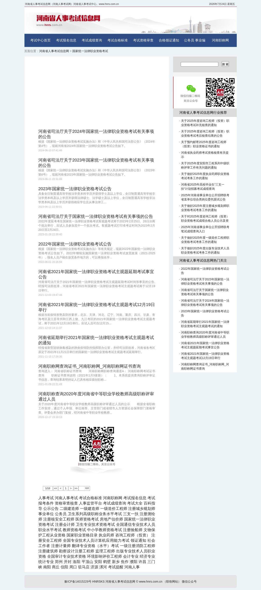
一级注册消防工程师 (137, 546)
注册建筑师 (48, 551)
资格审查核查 (66, 503)
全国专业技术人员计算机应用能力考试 (96, 540)
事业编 (200, 40)
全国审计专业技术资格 (66, 556)
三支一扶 (130, 514)
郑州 (59, 562)
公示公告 (51, 508)
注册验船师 (132, 530)
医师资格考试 (87, 519)
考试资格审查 (143, 40)
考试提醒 (115, 567)
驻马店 (84, 567)
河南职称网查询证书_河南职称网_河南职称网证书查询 (89, 366)
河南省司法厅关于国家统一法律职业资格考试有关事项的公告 (95, 216)
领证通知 (138, 540)
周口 (73, 567)
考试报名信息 (66, 40)
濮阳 (133, 562)
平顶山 (87, 562)
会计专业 (130, 556)
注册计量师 (61, 546)
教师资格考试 (74, 530)
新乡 (116, 562)
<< (55, 488)
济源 (94, 567)
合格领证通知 (169, 40)
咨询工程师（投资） (132, 535)
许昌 (142, 562)
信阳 (64, 567)
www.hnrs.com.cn (150, 581)
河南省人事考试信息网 (54, 51)
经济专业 (147, 556)
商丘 (56, 567)
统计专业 (46, 562)
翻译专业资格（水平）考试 (95, 546)
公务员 (189, 40)
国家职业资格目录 (82, 535)
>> (75, 488)
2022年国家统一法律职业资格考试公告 (75, 244)
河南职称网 (220, 40)
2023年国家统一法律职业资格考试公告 (75, 188)
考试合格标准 (117, 40)
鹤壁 (107, 562)
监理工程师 (105, 551)
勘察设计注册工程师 (76, 551)
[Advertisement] (97, 92)
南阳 (47, 567)
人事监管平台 (90, 503)
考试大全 (134, 503)
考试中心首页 (40, 40)
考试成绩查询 (92, 40)
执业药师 (106, 535)
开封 (67, 562)
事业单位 (46, 514)
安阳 (98, 562)
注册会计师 (65, 524)
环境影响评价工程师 (104, 556)
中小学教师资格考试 (104, 530)
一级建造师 (89, 508)
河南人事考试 (66, 498)
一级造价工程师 (113, 508)
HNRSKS (98, 581)
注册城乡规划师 (141, 508)
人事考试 (46, 498)
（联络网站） (172, 581)
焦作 (124, 562)
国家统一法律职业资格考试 (90, 51)
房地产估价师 (111, 519)
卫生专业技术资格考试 (95, 524)
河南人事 (132, 567)
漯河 (103, 567)
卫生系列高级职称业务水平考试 (95, 514)
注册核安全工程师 (58, 519)
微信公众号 (189, 581)
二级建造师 (69, 508)
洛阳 (76, 562)
